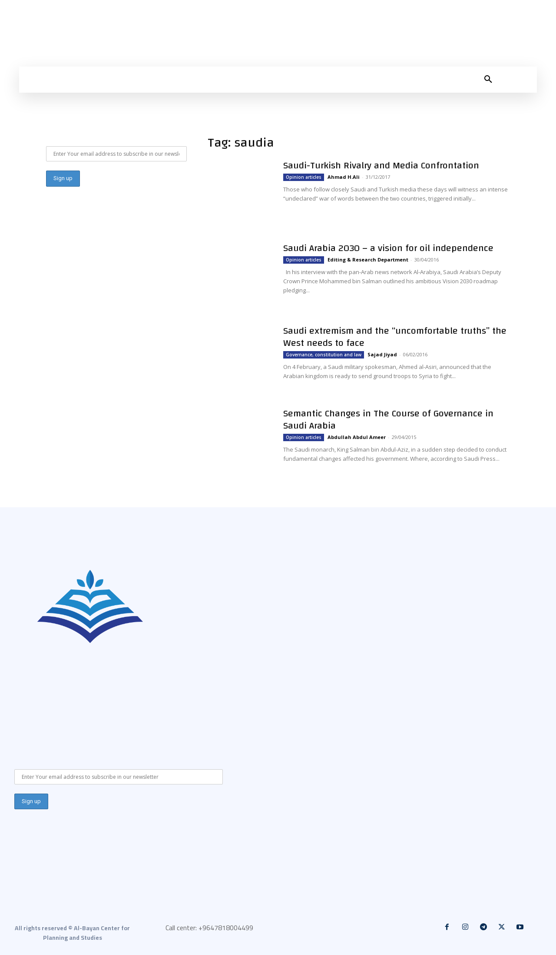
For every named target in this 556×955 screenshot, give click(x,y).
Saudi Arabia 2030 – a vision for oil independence (388, 248)
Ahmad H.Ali (344, 177)
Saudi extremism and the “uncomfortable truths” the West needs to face (394, 337)
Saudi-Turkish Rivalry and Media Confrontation (381, 165)
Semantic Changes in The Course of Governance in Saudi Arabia (388, 419)
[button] (488, 79)
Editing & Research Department (368, 259)
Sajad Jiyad (382, 354)
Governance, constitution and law (323, 355)
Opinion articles (303, 177)
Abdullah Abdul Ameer (357, 437)
